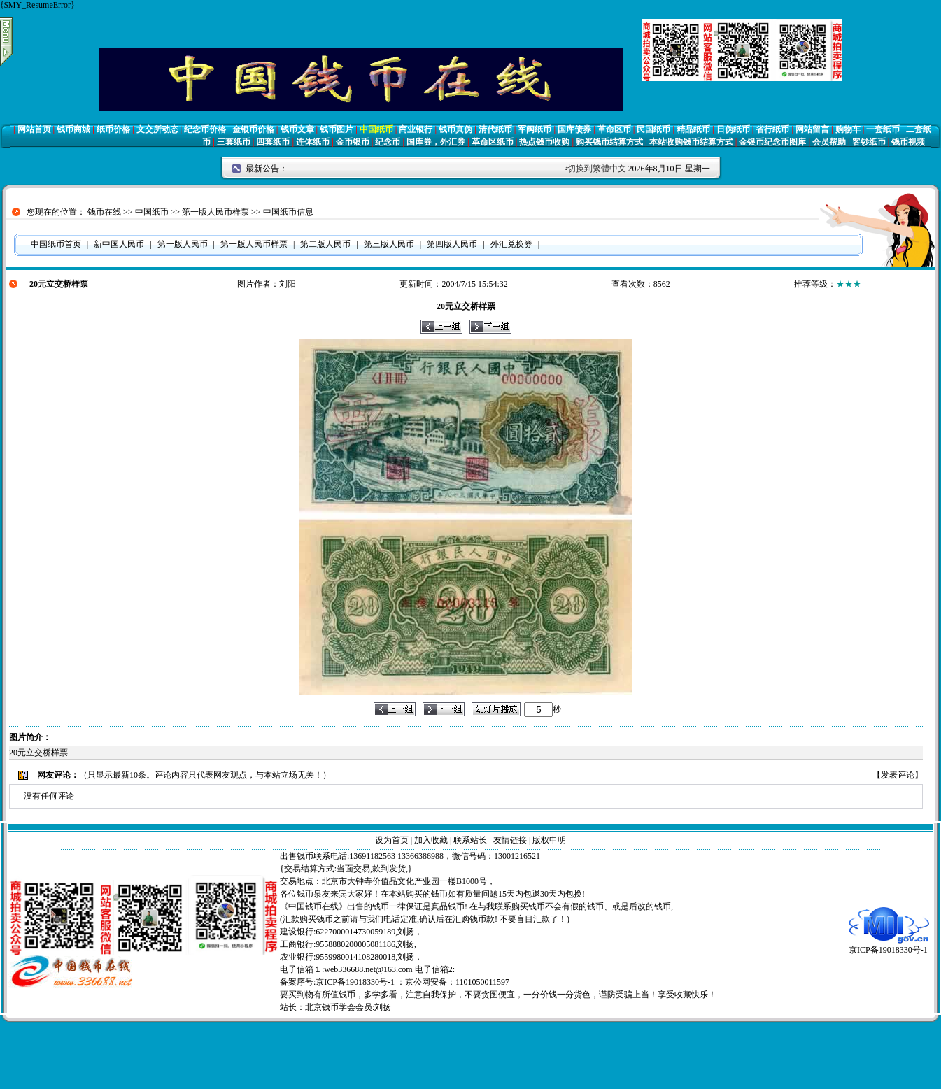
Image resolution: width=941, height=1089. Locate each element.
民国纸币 (653, 129)
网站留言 (812, 129)
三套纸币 (233, 142)
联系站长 (470, 840)
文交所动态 (157, 129)
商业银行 (415, 129)
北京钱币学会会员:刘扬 (348, 1007)
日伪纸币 (733, 129)
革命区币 (614, 129)
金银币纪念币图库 (772, 142)
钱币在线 (104, 212)
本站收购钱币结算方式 (691, 142)
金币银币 (352, 142)
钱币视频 (908, 142)
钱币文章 (297, 129)
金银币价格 (253, 129)
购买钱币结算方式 (609, 142)
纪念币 (387, 142)
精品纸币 (693, 129)
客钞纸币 (869, 142)
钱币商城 (73, 129)
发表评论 (897, 775)
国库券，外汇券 (435, 142)
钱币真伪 (455, 129)
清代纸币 (495, 129)
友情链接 (510, 840)
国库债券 (574, 129)
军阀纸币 (534, 129)
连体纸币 (313, 142)
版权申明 (549, 840)
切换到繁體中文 (596, 168)
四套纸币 (273, 142)
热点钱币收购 (544, 142)
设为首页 (392, 840)
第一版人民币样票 (215, 212)
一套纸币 (883, 129)
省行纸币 (772, 129)
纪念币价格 (205, 129)
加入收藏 (431, 840)
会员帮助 (829, 142)
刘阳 (287, 284)
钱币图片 (336, 129)
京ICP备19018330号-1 (889, 945)
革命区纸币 (493, 142)
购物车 (848, 129)
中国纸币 (376, 129)
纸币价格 (113, 129)
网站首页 (34, 129)
